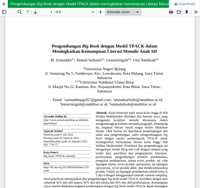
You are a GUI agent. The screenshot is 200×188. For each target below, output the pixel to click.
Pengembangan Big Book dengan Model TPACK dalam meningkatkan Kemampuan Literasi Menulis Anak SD (98, 4)
